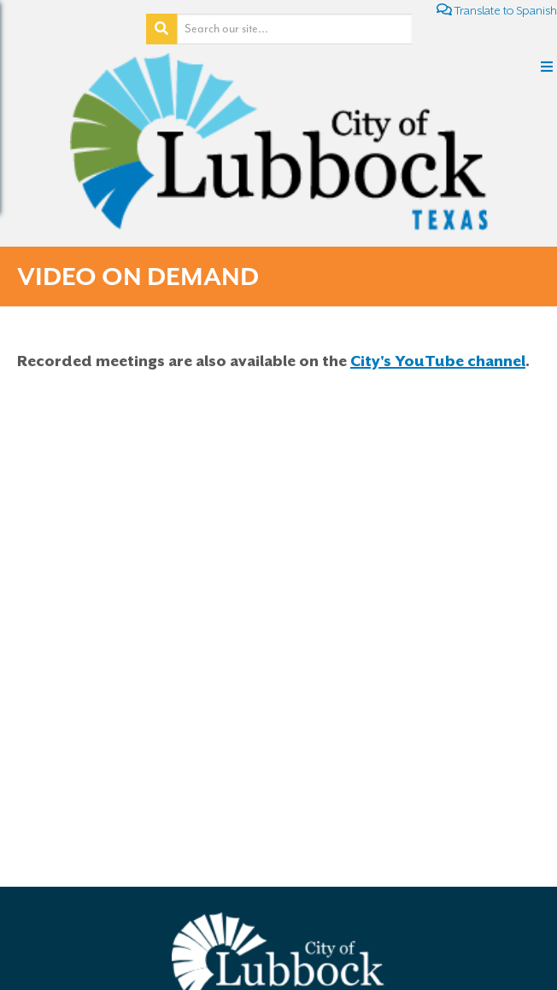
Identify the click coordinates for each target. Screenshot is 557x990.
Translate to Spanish (497, 10)
